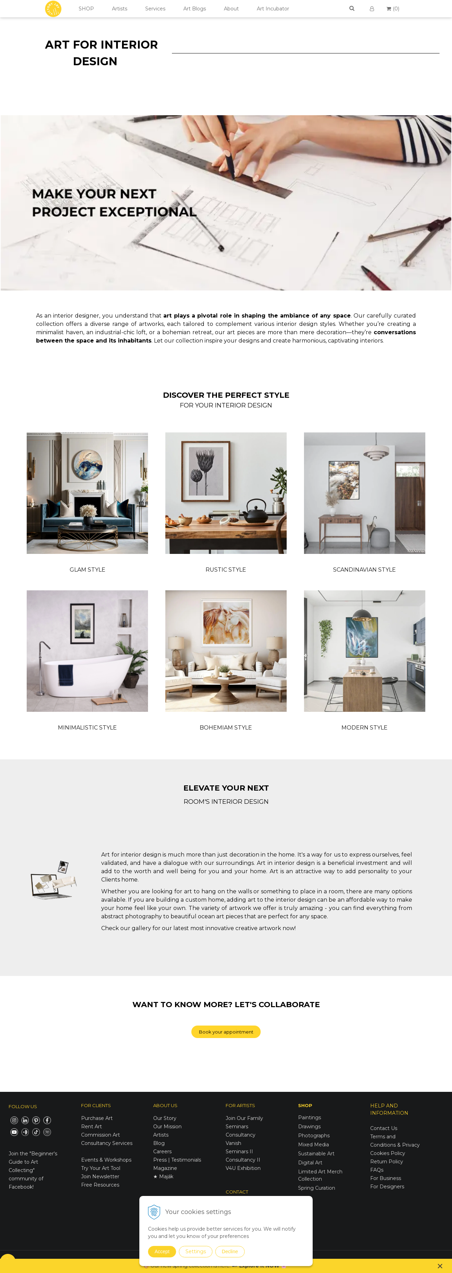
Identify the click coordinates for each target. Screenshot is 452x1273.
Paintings (309, 1117)
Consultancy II (243, 1160)
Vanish (233, 1143)
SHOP (86, 9)
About (231, 9)
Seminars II (239, 1151)
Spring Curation (316, 1188)
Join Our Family (244, 1118)
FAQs (376, 1170)
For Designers (387, 1186)
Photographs (314, 1135)
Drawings (309, 1126)
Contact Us (383, 1128)
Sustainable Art (316, 1153)
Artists (119, 9)
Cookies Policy (387, 1153)
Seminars (237, 1126)
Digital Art (310, 1163)
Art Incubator (273, 9)
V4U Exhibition (243, 1168)
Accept (162, 1251)
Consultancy (240, 1135)
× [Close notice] (440, 1266)
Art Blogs (194, 9)
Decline (230, 1251)
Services (155, 9)
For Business (386, 1178)
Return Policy (386, 1161)
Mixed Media (313, 1144)
